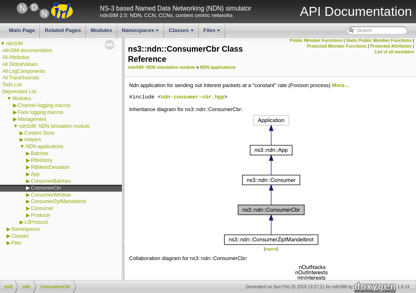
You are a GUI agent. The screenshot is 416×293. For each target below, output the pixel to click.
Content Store (39, 133)
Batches (39, 153)
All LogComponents (23, 71)
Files (213, 32)
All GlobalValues (20, 64)
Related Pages (63, 30)
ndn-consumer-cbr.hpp (192, 97)
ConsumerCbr (46, 188)
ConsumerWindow (51, 195)
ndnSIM (14, 43)
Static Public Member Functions (379, 40)
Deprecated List (19, 91)
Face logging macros (40, 112)
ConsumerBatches (51, 181)
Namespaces (141, 32)
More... (340, 85)
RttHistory (41, 160)
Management (32, 119)
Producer (41, 215)
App (35, 174)
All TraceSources (20, 78)
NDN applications (44, 146)
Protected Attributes (391, 46)
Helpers (32, 139)
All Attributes (16, 57)
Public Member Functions (316, 40)
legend (271, 249)
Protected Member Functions (337, 46)
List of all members (394, 51)
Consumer (42, 208)
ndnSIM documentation (27, 50)
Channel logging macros (44, 105)
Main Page (22, 30)
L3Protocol (36, 222)
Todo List (12, 84)
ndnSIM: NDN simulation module (54, 126)
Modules (101, 30)
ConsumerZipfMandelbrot (58, 201)
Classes (182, 32)
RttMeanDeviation (50, 167)
